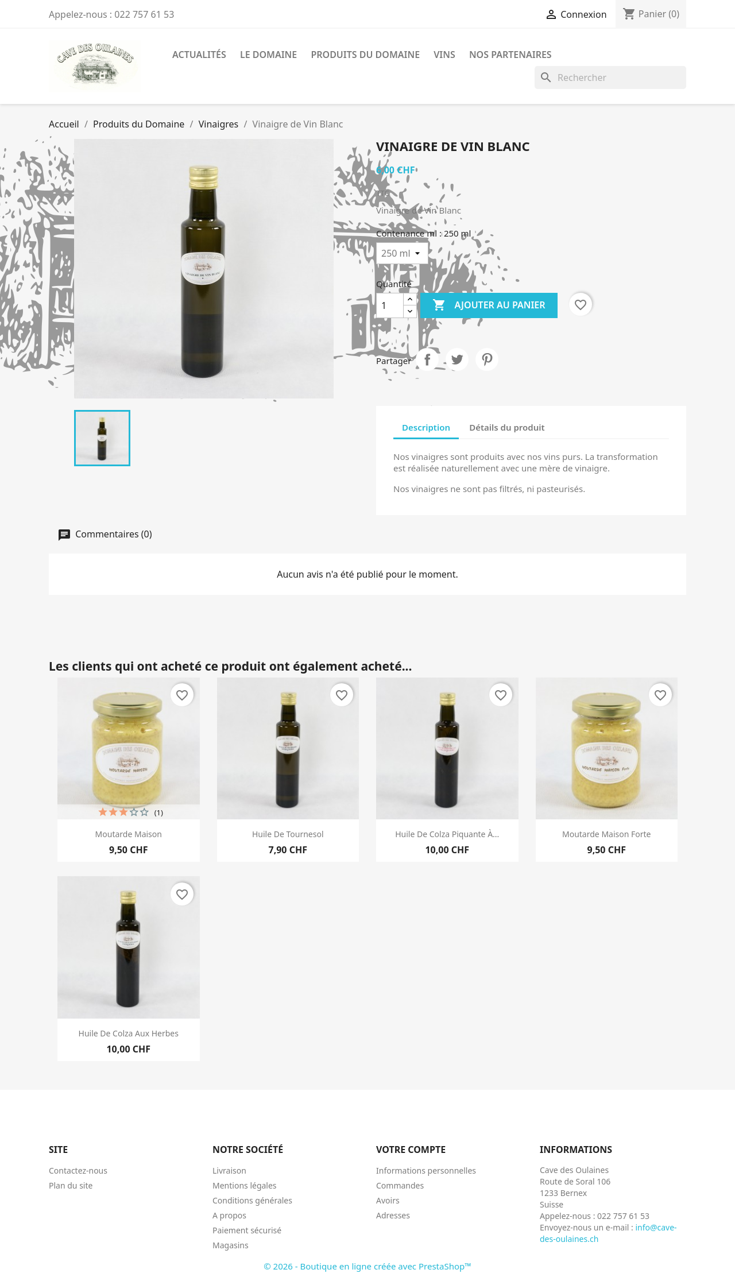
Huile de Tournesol (288, 834)
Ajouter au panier (488, 305)
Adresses (393, 1215)
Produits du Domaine (365, 54)
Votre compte (411, 1149)
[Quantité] (390, 305)
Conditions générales (252, 1200)
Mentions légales (244, 1185)
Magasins (230, 1245)
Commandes (400, 1185)
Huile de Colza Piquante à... (447, 834)
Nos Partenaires (510, 54)
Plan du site (70, 1185)
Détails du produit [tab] (506, 427)
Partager (427, 359)
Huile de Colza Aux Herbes (129, 1033)
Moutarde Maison (128, 834)
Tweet (457, 359)
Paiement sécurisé (246, 1230)
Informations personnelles (426, 1170)
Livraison (229, 1170)
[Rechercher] (610, 77)
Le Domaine (268, 54)
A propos (229, 1215)
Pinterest (486, 359)
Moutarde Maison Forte (606, 834)
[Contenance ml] (402, 253)
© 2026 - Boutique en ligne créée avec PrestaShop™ (367, 1266)
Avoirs (388, 1200)
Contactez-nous (78, 1170)
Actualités (199, 54)
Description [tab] (426, 427)
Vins (444, 54)
